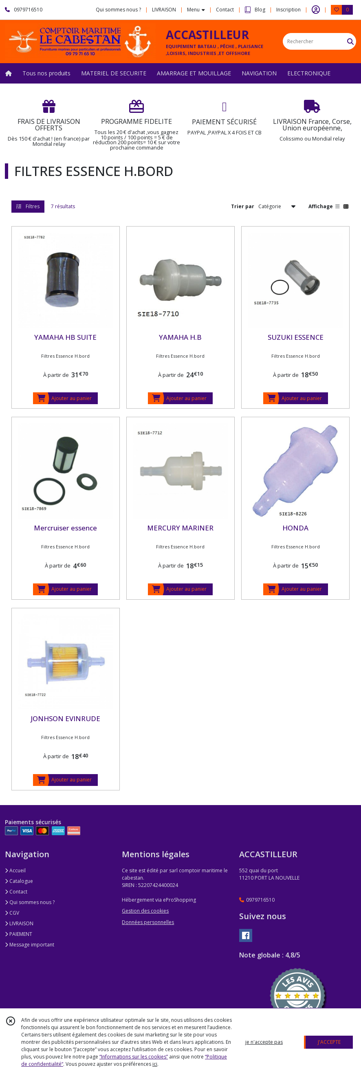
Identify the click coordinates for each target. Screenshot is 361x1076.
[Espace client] (316, 10)
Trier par (242, 206)
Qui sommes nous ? (30, 902)
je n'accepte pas (264, 1042)
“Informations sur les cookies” (133, 1056)
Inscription (288, 9)
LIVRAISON (19, 923)
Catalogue (19, 881)
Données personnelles (148, 922)
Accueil (15, 870)
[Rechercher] (350, 41)
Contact (225, 9)
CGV (12, 912)
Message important (29, 944)
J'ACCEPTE (329, 1042)
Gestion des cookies (145, 910)
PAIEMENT (18, 934)
